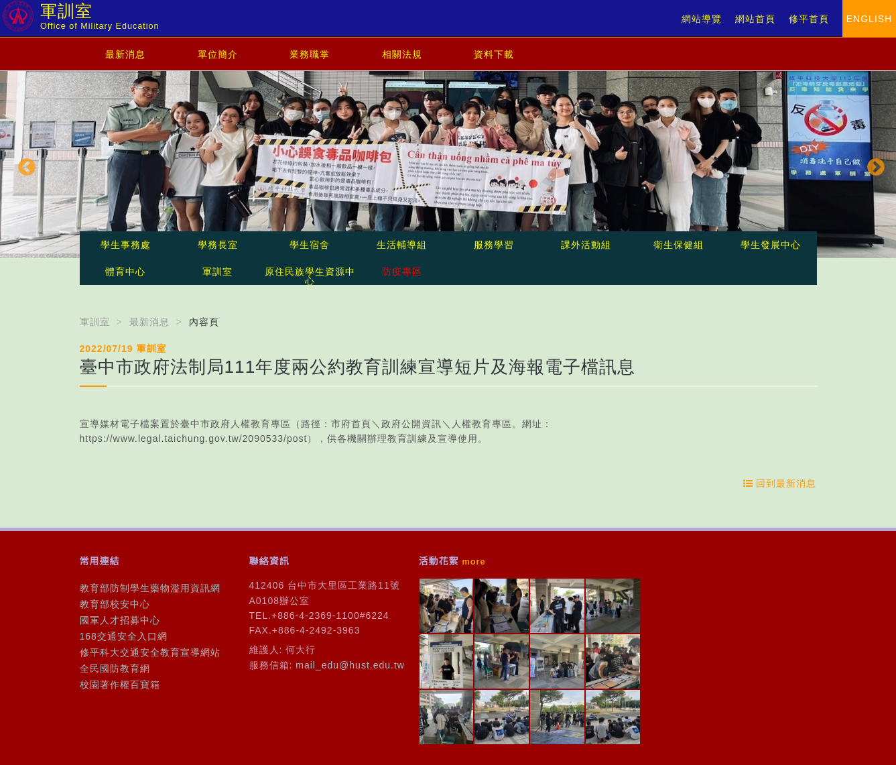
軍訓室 (217, 271)
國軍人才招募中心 (120, 620)
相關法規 (402, 54)
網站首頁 (755, 18)
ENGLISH (869, 18)
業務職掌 (310, 54)
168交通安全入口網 (124, 636)
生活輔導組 (402, 244)
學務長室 (218, 244)
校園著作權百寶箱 (120, 684)
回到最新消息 (780, 483)
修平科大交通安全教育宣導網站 (150, 652)
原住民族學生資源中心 (310, 276)
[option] (448, 164)
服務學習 (494, 244)
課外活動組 (586, 244)
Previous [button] (23, 164)
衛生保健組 (678, 244)
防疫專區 (402, 271)
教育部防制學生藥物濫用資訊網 (150, 588)
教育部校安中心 (115, 604)
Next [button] (872, 164)
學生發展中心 (771, 244)
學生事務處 (126, 244)
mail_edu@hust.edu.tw (350, 665)
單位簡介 (218, 54)
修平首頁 (809, 18)
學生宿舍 (310, 244)
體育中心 (125, 271)
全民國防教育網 (115, 668)
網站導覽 (702, 18)
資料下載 (494, 54)
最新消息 (125, 54)
